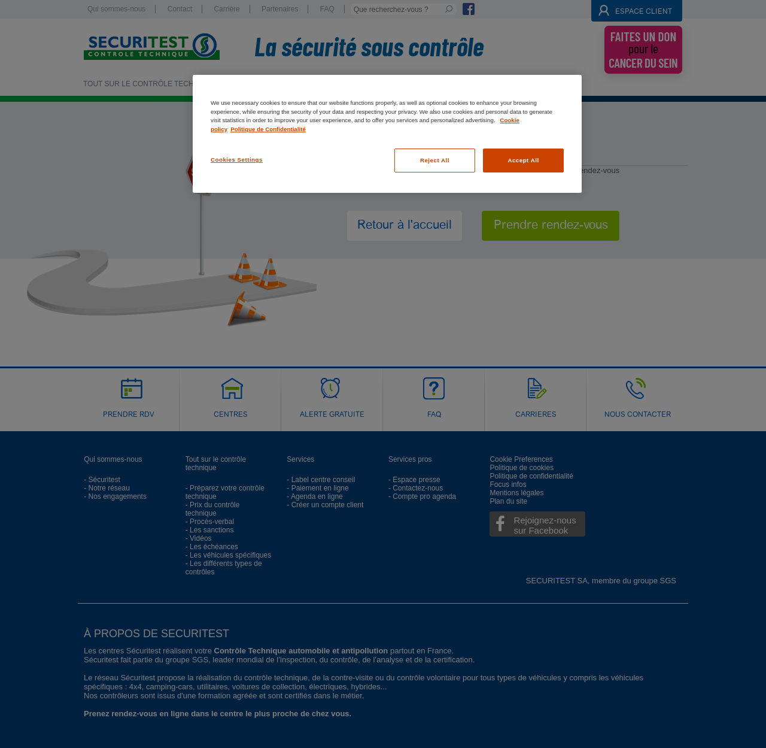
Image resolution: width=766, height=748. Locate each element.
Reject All (434, 160)
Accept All (523, 160)
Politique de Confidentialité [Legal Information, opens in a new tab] (268, 129)
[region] (387, 134)
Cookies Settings (237, 159)
